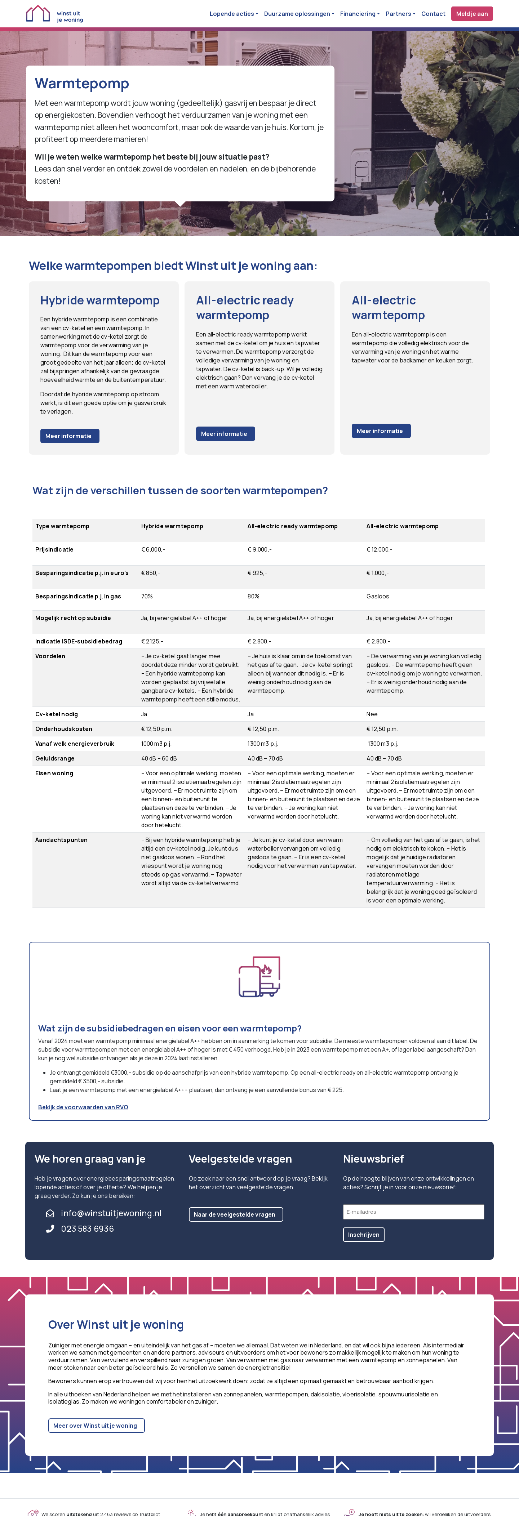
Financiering (358, 14)
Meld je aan (472, 14)
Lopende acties (232, 14)
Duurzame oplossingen (297, 14)
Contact (433, 14)
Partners (398, 14)
